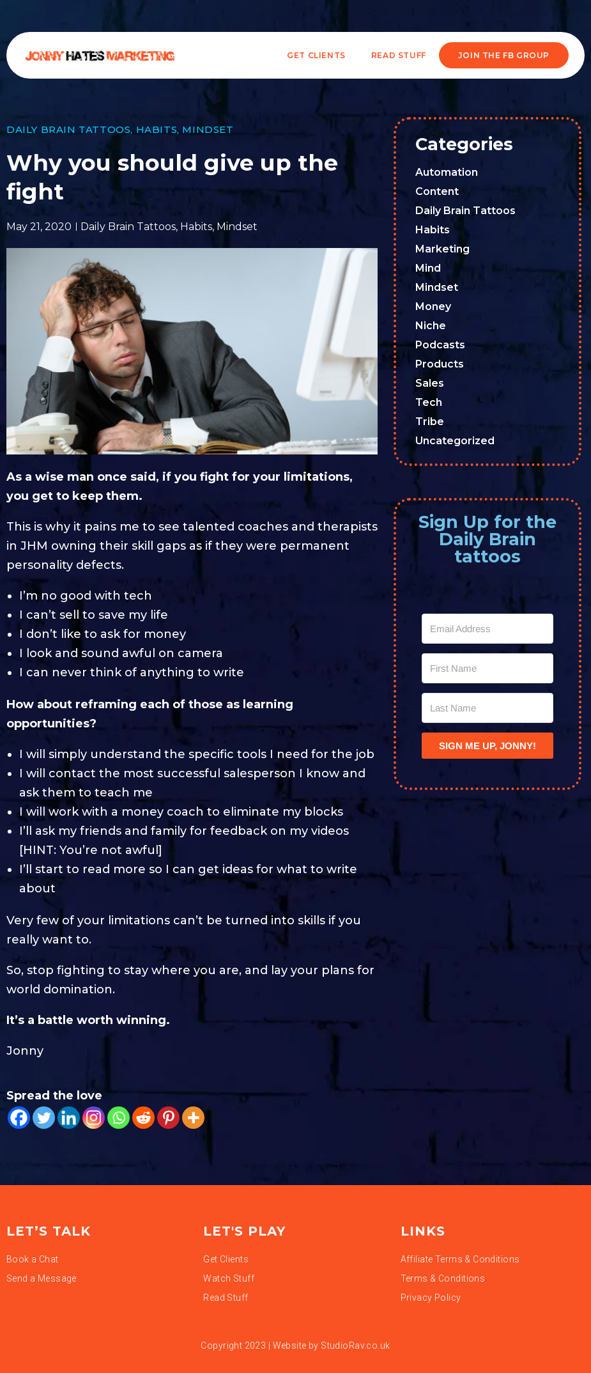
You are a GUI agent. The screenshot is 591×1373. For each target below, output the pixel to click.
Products (439, 364)
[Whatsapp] (118, 1117)
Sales (429, 383)
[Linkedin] (69, 1117)
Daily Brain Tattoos (68, 129)
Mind (428, 268)
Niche (430, 326)
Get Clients (316, 55)
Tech (428, 402)
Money (433, 306)
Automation (446, 172)
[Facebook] (19, 1117)
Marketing (442, 249)
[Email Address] (487, 629)
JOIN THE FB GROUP (503, 55)
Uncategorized (455, 441)
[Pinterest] (168, 1117)
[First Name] (487, 668)
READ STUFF (398, 55)
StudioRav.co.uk (355, 1345)
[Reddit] (143, 1117)
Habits (157, 129)
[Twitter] (44, 1117)
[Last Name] (487, 708)
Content (437, 191)
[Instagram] (93, 1117)
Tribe (429, 421)
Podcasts (440, 345)
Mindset (207, 129)
